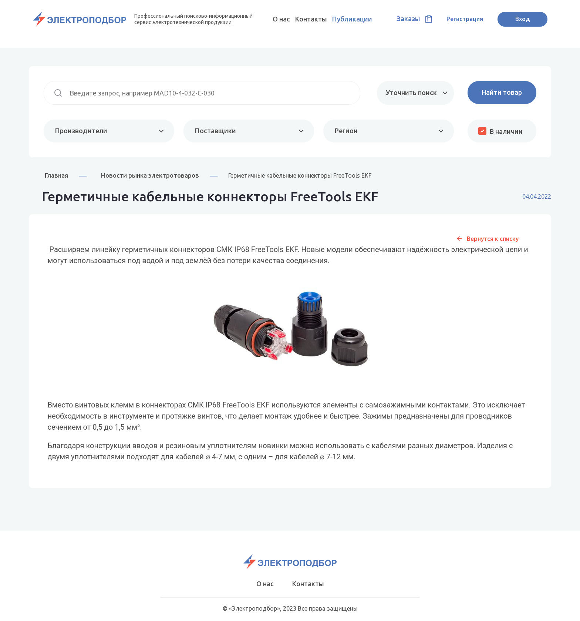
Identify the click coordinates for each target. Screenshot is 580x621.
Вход (522, 19)
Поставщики (215, 130)
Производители (81, 130)
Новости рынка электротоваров (150, 175)
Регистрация (464, 19)
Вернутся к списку (493, 238)
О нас (281, 19)
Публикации (352, 19)
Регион (346, 130)
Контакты (311, 19)
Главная (56, 175)
